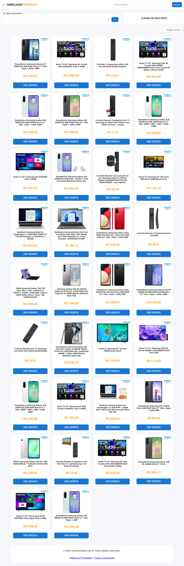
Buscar (177, 5)
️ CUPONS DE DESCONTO (153, 18)
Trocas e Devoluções (104, 560)
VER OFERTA (30, 85)
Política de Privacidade (80, 560)
